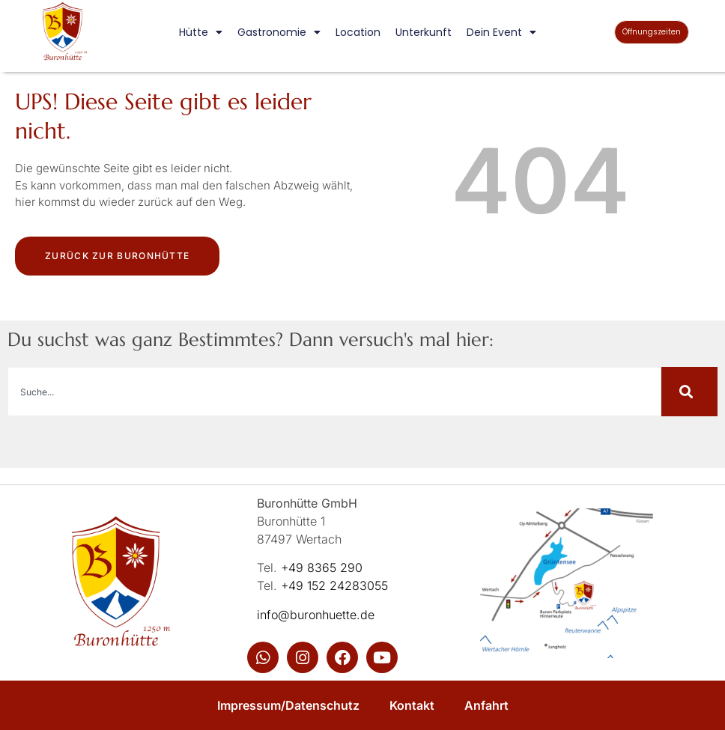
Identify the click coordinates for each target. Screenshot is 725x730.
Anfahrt (486, 705)
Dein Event (501, 32)
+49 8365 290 (321, 567)
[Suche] (689, 391)
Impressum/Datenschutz (288, 705)
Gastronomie (279, 32)
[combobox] (334, 391)
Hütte (200, 32)
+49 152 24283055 (334, 585)
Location (358, 32)
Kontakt (411, 705)
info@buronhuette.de (315, 614)
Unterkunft (423, 32)
